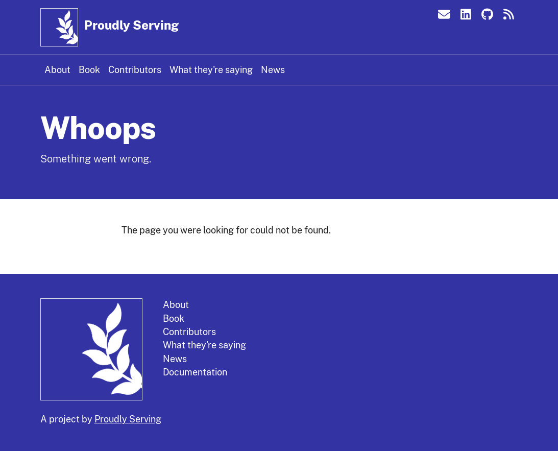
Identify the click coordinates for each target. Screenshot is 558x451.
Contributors (134, 69)
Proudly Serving (131, 25)
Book (89, 69)
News (273, 69)
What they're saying (211, 69)
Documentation (195, 372)
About (57, 69)
